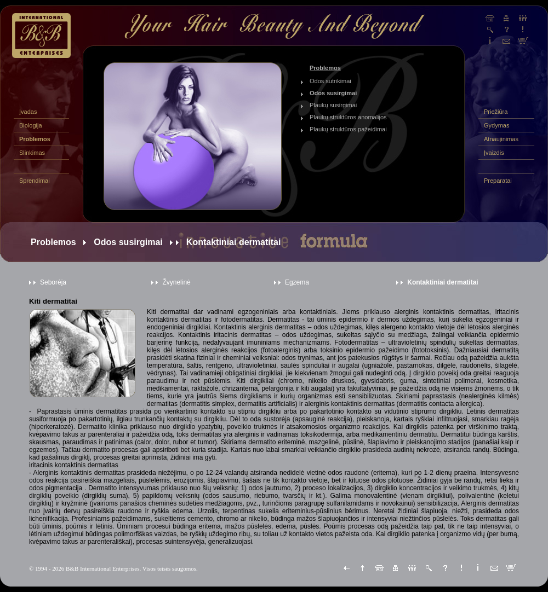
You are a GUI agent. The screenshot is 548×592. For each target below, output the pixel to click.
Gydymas (496, 125)
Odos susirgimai (333, 93)
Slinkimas (32, 152)
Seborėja (53, 282)
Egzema (297, 282)
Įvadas (28, 111)
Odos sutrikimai (330, 81)
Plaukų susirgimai (333, 105)
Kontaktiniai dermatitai (442, 282)
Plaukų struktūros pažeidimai (348, 129)
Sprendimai (34, 180)
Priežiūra (495, 111)
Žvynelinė (176, 282)
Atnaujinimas (501, 139)
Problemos (34, 139)
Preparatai (498, 180)
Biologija (30, 125)
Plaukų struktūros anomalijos (348, 117)
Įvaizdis (494, 152)
